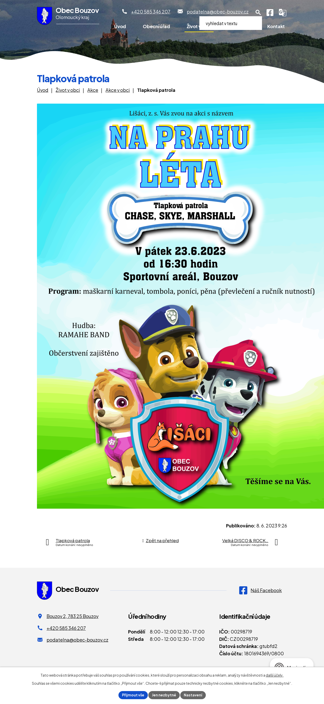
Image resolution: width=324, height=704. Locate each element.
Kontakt (276, 26)
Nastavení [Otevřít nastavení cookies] (193, 695)
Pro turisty (239, 26)
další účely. (275, 675)
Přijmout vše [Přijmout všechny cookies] (133, 695)
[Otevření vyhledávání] (258, 12)
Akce (92, 90)
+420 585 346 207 (66, 628)
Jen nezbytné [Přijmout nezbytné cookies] (164, 695)
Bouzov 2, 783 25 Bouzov (72, 616)
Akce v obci (118, 90)
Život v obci (199, 26)
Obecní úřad (156, 26)
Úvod (120, 26)
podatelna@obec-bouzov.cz (77, 640)
